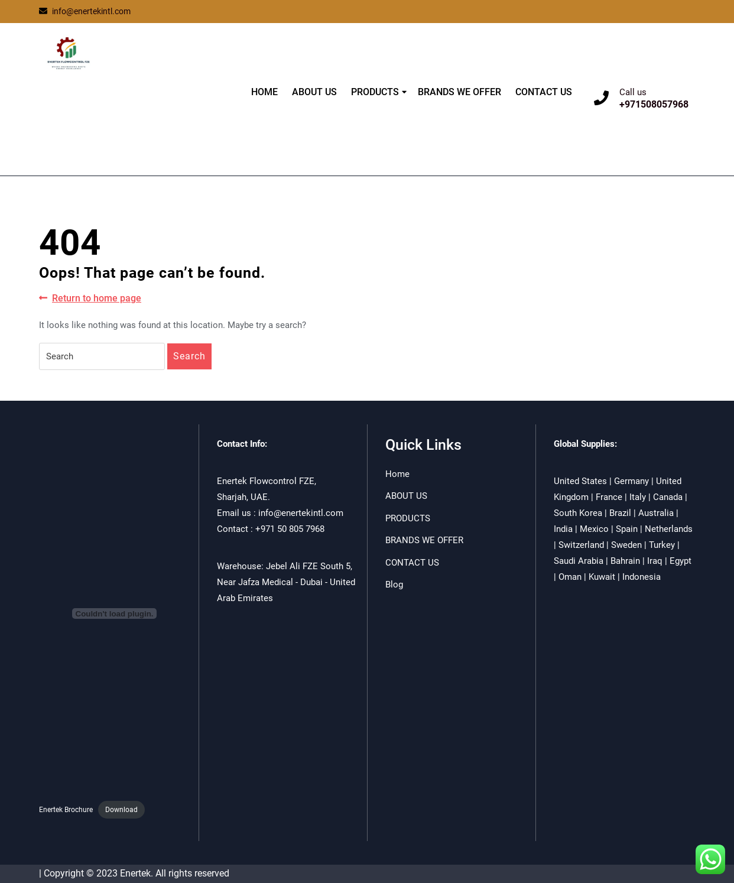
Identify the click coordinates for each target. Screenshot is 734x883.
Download (121, 810)
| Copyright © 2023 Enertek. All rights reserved (134, 873)
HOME (264, 92)
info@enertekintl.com (85, 11)
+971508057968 (653, 104)
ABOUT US (314, 92)
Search (189, 356)
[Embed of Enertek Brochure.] (114, 613)
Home (397, 474)
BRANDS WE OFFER (459, 92)
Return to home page (90, 298)
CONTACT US (543, 92)
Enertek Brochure (66, 810)
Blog (394, 584)
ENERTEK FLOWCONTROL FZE (108, 107)
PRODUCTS (375, 92)
